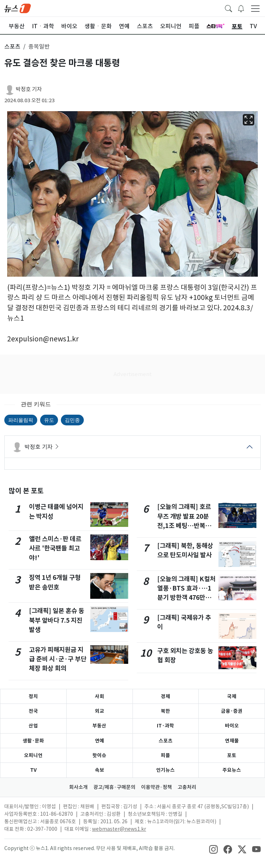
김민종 (72, 420)
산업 (33, 725)
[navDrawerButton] (255, 8)
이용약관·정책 (156, 787)
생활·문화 (33, 740)
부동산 (99, 725)
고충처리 (187, 787)
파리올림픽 (20, 420)
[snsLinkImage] (213, 849)
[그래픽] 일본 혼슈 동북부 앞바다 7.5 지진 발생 (56, 620)
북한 (165, 711)
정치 (33, 696)
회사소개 (78, 787)
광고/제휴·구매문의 (114, 787)
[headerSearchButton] (228, 8)
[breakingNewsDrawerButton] (241, 8)
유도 (49, 420)
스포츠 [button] (12, 46)
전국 (33, 711)
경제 (165, 696)
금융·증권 (231, 711)
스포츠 (166, 740)
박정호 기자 (29, 89)
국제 (231, 696)
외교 (99, 711)
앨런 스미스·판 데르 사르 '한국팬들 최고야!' (55, 548)
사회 (99, 696)
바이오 (232, 725)
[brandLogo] (17, 7)
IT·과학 (165, 725)
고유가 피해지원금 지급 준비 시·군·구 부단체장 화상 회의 (57, 659)
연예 (99, 740)
